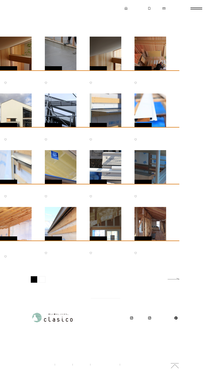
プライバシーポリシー (104, 365)
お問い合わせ (173, 8)
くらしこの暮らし (160, 318)
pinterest (176, 318)
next (173, 279)
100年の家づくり (41, 365)
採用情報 (80, 365)
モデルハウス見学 (136, 8)
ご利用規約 (129, 365)
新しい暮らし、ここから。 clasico (35, 19)
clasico (138, 318)
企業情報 (63, 365)
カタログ (155, 8)
